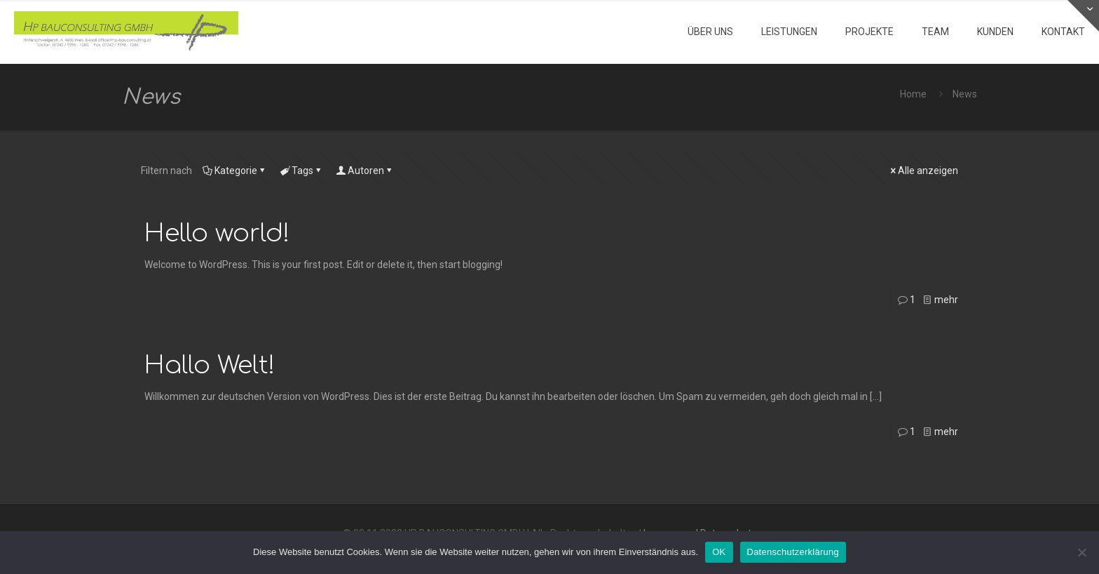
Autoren (365, 170)
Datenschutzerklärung (793, 552)
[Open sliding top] (1083, 16)
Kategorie (235, 170)
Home (913, 94)
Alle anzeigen (923, 170)
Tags (301, 170)
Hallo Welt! (209, 365)
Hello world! (217, 233)
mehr (946, 299)
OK (718, 552)
